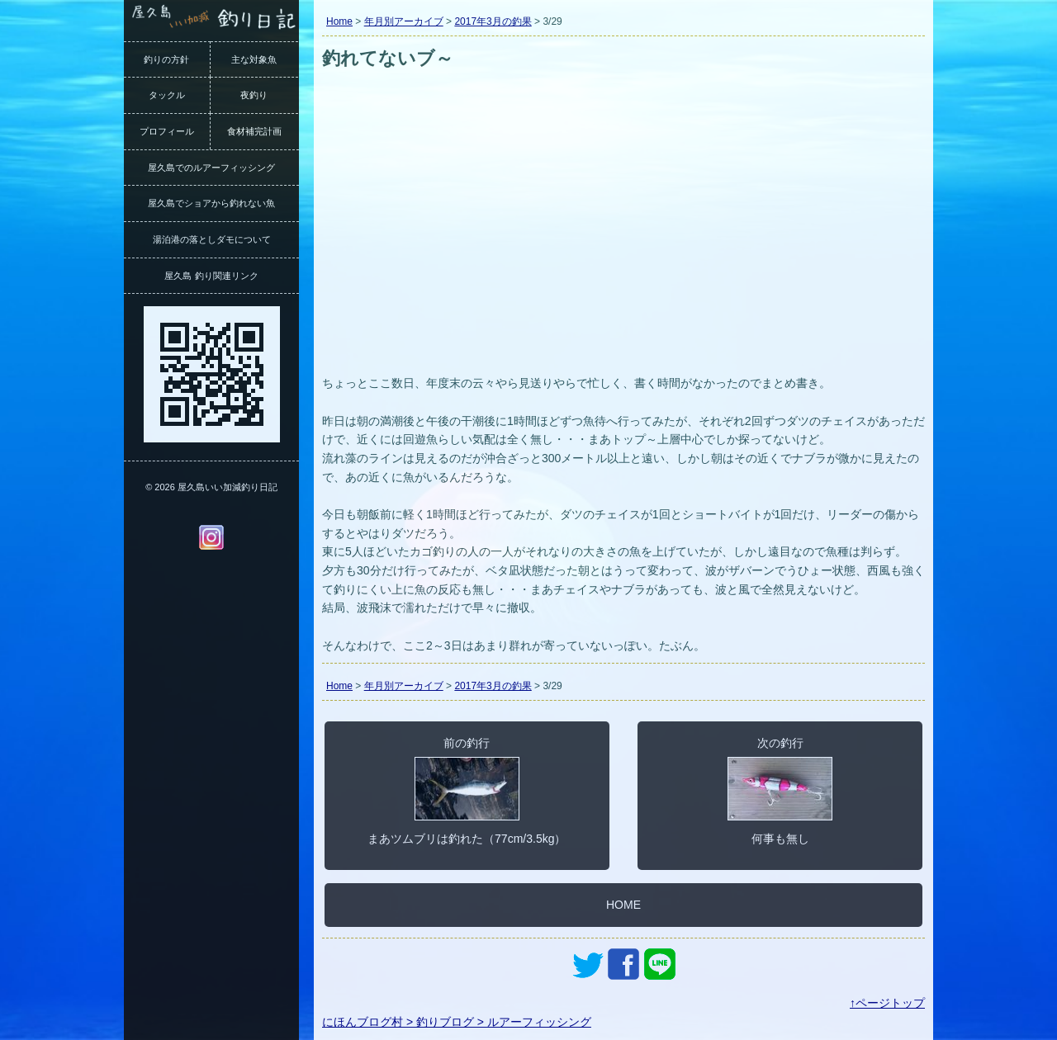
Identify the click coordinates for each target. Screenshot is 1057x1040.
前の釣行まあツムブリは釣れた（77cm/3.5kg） (466, 790)
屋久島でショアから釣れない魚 (211, 203)
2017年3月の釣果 (492, 21)
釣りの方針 (166, 59)
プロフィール (167, 131)
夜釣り (254, 95)
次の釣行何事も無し (780, 790)
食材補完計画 (254, 131)
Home (339, 21)
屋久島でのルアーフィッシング (211, 168)
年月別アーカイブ (403, 21)
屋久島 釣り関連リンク (211, 276)
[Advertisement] (623, 246)
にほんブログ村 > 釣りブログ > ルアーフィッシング (456, 1021)
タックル (167, 95)
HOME (623, 904)
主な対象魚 (254, 59)
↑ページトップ (887, 1002)
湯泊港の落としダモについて (212, 239)
